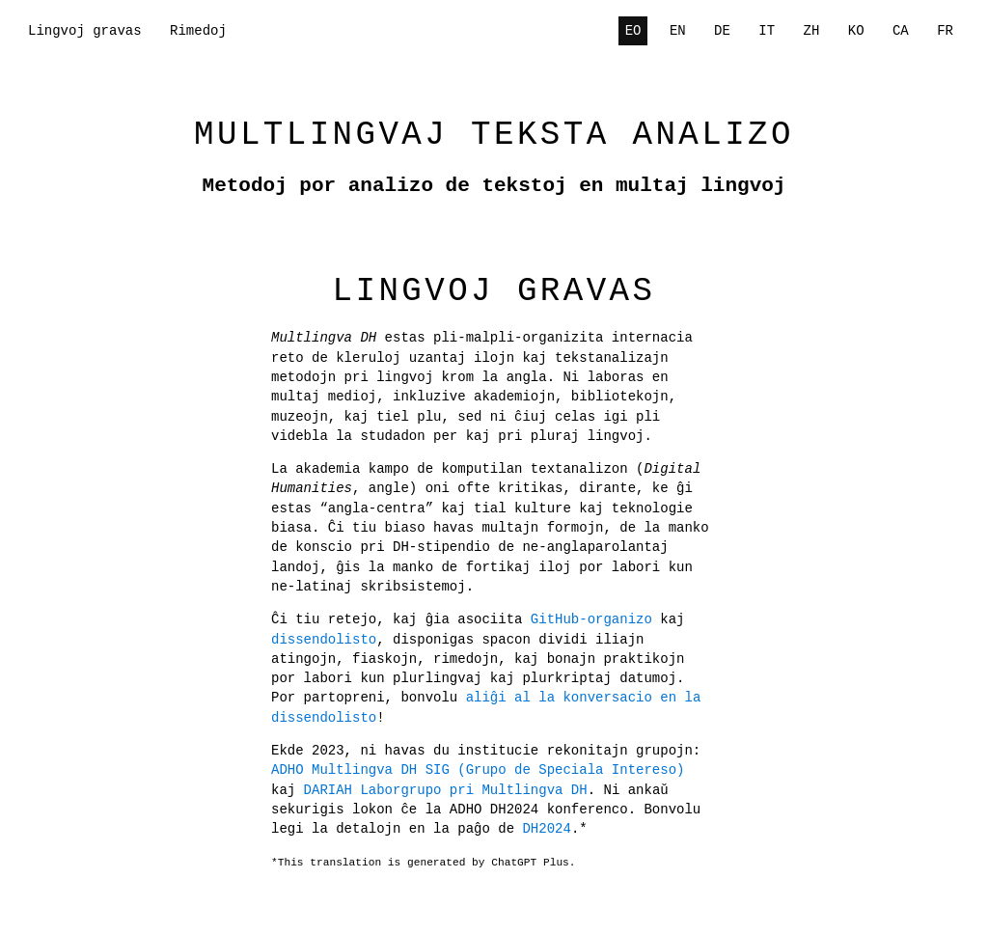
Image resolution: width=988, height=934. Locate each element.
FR (945, 30)
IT (766, 30)
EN (678, 30)
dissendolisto (323, 639)
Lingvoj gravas (85, 30)
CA (900, 30)
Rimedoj (198, 30)
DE (722, 30)
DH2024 (481, 828)
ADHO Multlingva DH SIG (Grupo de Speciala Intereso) (477, 769)
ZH (812, 30)
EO (633, 30)
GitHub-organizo (591, 619)
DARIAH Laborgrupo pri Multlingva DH (413, 790)
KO (856, 30)
